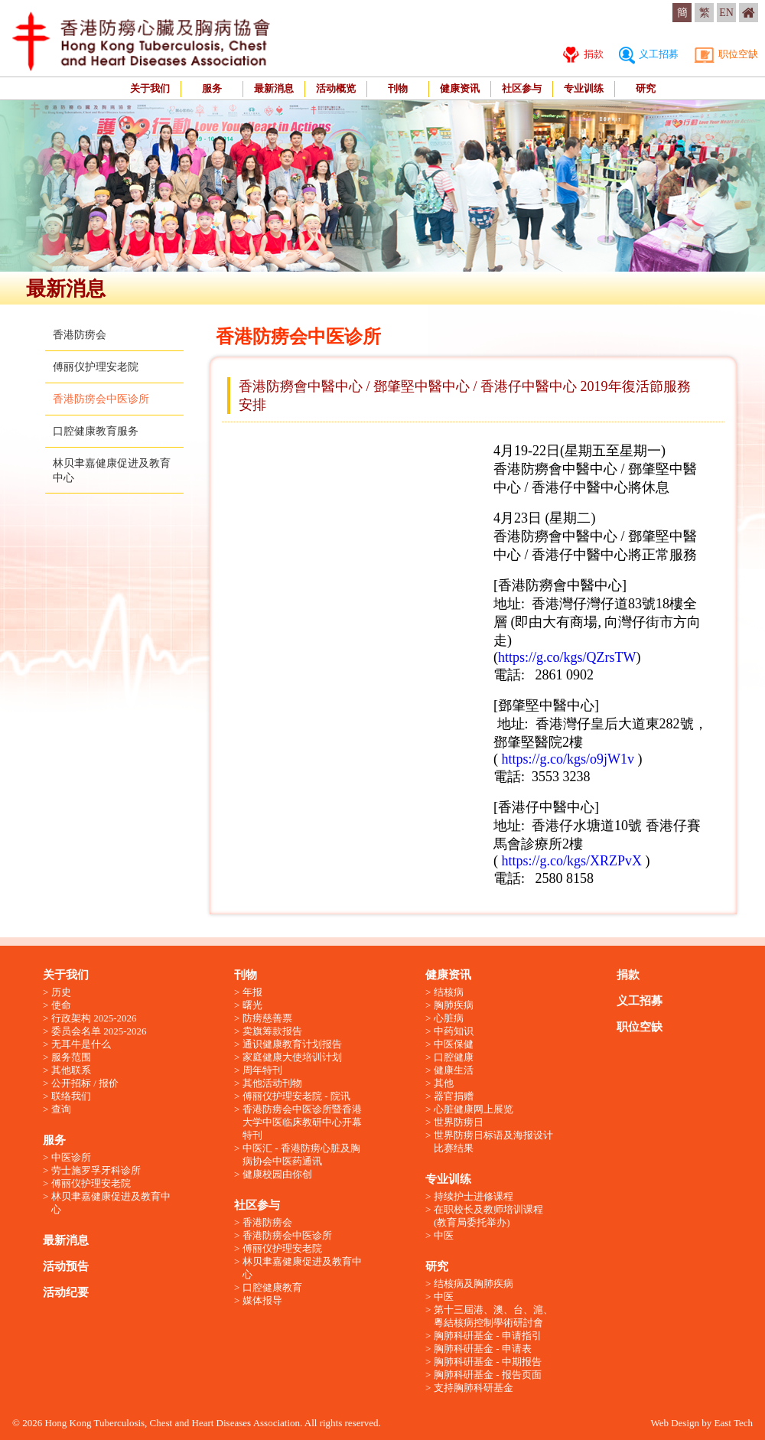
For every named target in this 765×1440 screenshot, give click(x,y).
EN (726, 12)
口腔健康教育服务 (95, 431)
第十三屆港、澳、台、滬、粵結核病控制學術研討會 (493, 1316)
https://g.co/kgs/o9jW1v (568, 759)
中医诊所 (71, 1157)
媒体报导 (262, 1300)
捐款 (583, 54)
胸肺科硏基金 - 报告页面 (488, 1374)
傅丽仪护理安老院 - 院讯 (296, 1096)
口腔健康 (454, 1057)
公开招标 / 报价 (85, 1083)
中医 (444, 1235)
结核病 (449, 992)
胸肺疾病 (454, 1005)
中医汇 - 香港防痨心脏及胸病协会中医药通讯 (301, 1154)
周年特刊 (262, 1070)
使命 (61, 1005)
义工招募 (649, 54)
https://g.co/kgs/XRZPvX (574, 860)
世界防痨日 (458, 1122)
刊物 (398, 88)
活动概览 (336, 88)
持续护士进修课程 (473, 1196)
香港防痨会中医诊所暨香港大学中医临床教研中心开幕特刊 (302, 1122)
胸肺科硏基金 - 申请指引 (488, 1335)
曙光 (252, 1005)
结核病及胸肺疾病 (473, 1283)
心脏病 (449, 1018)
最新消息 (274, 88)
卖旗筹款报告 (272, 1031)
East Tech (734, 1423)
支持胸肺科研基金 (473, 1387)
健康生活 (454, 1070)
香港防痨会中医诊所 (101, 399)
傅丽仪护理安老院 (95, 367)
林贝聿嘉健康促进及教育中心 (111, 1203)
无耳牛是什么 (81, 1044)
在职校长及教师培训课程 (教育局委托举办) (488, 1216)
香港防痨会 (79, 334)
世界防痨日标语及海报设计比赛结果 (493, 1141)
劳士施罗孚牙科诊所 (96, 1170)
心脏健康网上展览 (473, 1109)
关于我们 (150, 88)
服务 (212, 88)
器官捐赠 (454, 1096)
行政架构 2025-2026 (94, 1018)
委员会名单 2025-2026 (99, 1031)
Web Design (674, 1423)
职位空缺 (726, 54)
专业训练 (584, 88)
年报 (252, 992)
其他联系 (71, 1070)
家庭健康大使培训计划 (292, 1057)
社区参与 (522, 88)
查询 (61, 1109)
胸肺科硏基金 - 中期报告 (488, 1361)
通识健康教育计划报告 (292, 1044)
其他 (444, 1083)
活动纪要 (66, 1292)
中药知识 (454, 1031)
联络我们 (71, 1096)
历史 (61, 992)
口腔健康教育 (272, 1287)
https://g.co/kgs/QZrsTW (567, 657)
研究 (646, 88)
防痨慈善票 (267, 1018)
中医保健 (454, 1044)
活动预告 (66, 1266)
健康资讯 (460, 88)
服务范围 (71, 1057)
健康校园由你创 (277, 1174)
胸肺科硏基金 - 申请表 (483, 1348)
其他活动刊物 (272, 1083)
